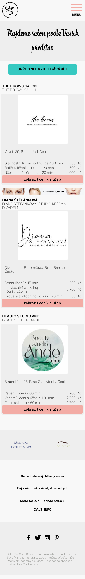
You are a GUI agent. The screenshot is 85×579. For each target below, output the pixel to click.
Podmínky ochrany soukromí (25, 561)
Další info (42, 509)
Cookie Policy (32, 564)
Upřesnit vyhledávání (42, 69)
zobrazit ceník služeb (42, 179)
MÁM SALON (30, 500)
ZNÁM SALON (54, 500)
